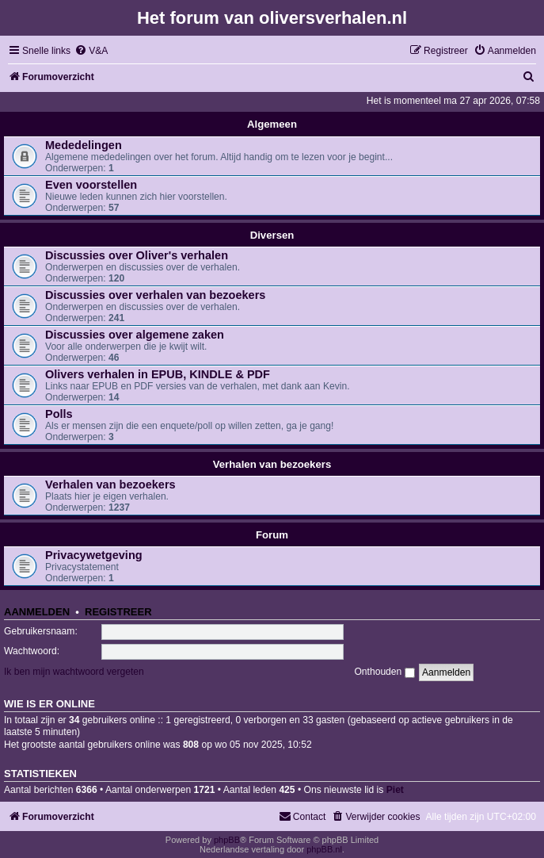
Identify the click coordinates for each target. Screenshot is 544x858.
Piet (395, 789)
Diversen (272, 235)
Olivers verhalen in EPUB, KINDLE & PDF (157, 374)
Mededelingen (83, 145)
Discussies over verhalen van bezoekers (155, 295)
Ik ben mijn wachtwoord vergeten (74, 671)
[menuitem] (91, 51)
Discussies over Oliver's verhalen (136, 255)
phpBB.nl (324, 849)
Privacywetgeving (94, 555)
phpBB (227, 840)
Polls (59, 414)
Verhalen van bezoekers (272, 464)
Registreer (118, 612)
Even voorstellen (91, 184)
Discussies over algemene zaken (134, 334)
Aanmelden (37, 612)
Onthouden (384, 671)
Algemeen (272, 124)
